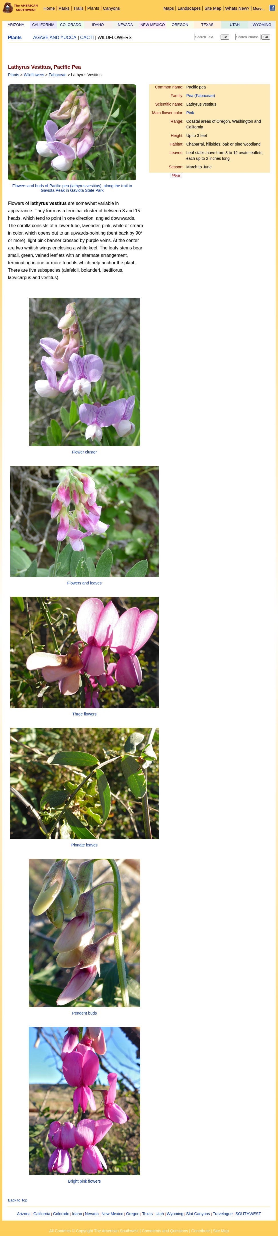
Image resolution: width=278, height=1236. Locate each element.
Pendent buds (84, 1013)
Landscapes (189, 8)
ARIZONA (16, 25)
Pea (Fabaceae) (200, 95)
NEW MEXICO (153, 25)
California (41, 1213)
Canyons (111, 8)
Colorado (61, 1213)
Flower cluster (84, 452)
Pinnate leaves (84, 845)
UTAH (234, 25)
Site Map (213, 8)
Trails (78, 8)
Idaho (77, 1213)
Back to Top (17, 1200)
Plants (93, 8)
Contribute (200, 1231)
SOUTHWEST (248, 1213)
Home (49, 8)
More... (259, 8)
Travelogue (223, 1213)
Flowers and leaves (84, 583)
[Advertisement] (75, 53)
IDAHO (98, 25)
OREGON (180, 25)
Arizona (24, 1213)
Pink (190, 112)
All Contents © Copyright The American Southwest (94, 1231)
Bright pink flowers (84, 1181)
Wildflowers (34, 74)
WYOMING (262, 25)
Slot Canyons (198, 1213)
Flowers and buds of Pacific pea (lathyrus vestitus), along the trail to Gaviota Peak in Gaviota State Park (72, 188)
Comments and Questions (165, 1231)
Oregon (132, 1213)
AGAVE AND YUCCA (54, 37)
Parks (64, 8)
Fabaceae (57, 74)
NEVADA (125, 25)
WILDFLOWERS (115, 37)
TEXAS (207, 25)
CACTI (87, 37)
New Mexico (112, 1213)
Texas (147, 1213)
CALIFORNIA (43, 25)
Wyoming (175, 1213)
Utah (159, 1213)
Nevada (92, 1213)
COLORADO (70, 25)
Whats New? (237, 8)
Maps (168, 8)
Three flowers (84, 714)
